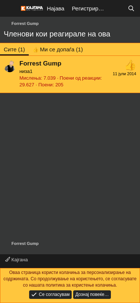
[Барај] (131, 8)
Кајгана (16, 259)
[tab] (58, 49)
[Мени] (10, 8)
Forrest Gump (40, 63)
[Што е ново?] (116, 8)
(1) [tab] (14, 49)
